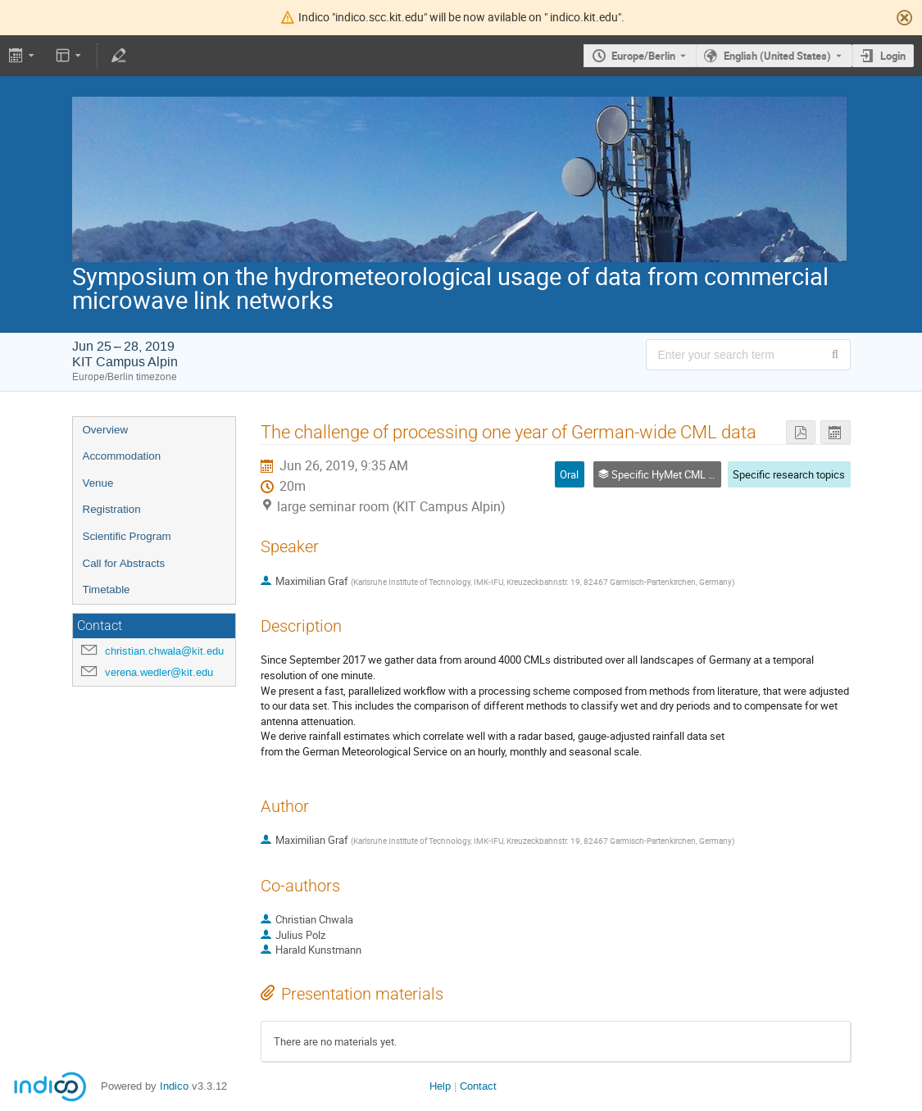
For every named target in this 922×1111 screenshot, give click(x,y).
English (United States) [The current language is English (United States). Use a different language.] (777, 55)
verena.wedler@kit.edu (159, 672)
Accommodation (122, 456)
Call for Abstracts (124, 563)
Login (893, 55)
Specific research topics (789, 474)
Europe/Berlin (643, 55)
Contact (478, 1086)
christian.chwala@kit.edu (164, 651)
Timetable (106, 589)
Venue (98, 483)
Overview (106, 430)
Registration (112, 509)
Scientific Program (127, 536)
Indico (174, 1086)
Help (440, 1086)
